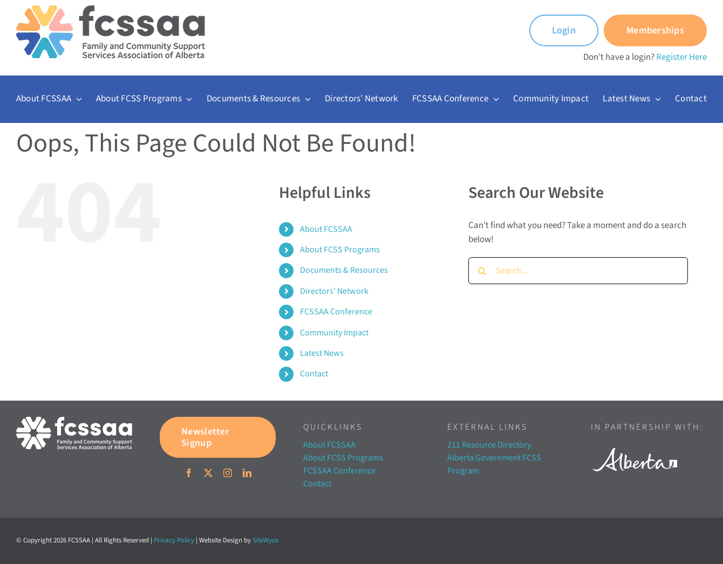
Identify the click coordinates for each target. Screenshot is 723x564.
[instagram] (227, 473)
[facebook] (189, 473)
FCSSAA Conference (336, 312)
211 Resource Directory (489, 445)
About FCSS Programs (340, 250)
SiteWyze (265, 540)
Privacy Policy (174, 540)
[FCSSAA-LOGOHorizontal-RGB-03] (74, 421)
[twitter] (208, 473)
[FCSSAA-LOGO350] (110, 9)
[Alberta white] (635, 444)
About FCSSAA (326, 229)
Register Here (681, 57)
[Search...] (578, 270)
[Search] (481, 270)
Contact (314, 374)
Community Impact (334, 333)
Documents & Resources (344, 270)
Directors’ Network (334, 291)
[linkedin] (247, 473)
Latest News (322, 353)
